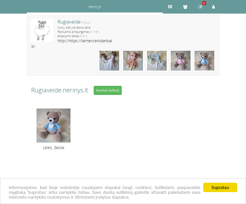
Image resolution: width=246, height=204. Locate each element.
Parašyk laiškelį (107, 90)
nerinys (94, 6)
